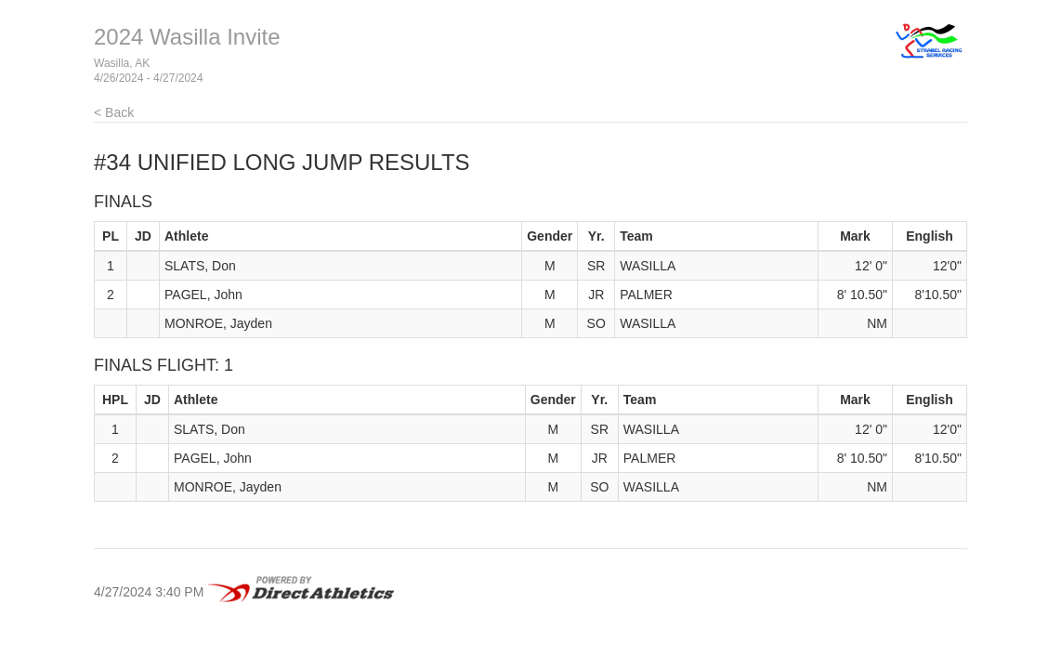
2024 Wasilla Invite (187, 36)
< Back (114, 112)
